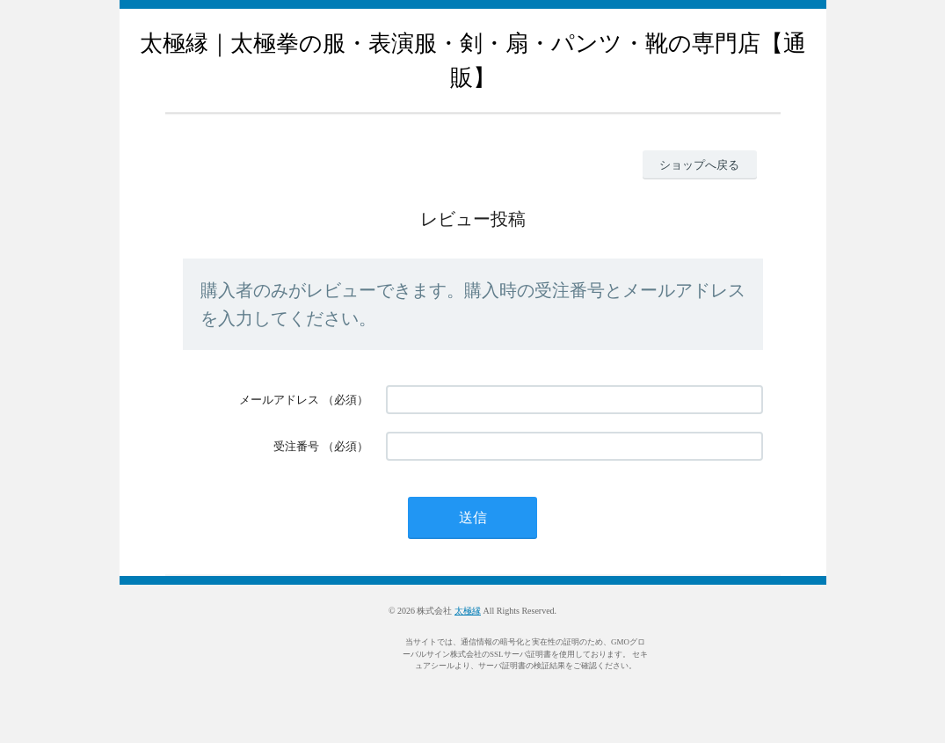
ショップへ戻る (699, 164)
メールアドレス (279, 399)
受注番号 (296, 446)
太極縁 (467, 611)
